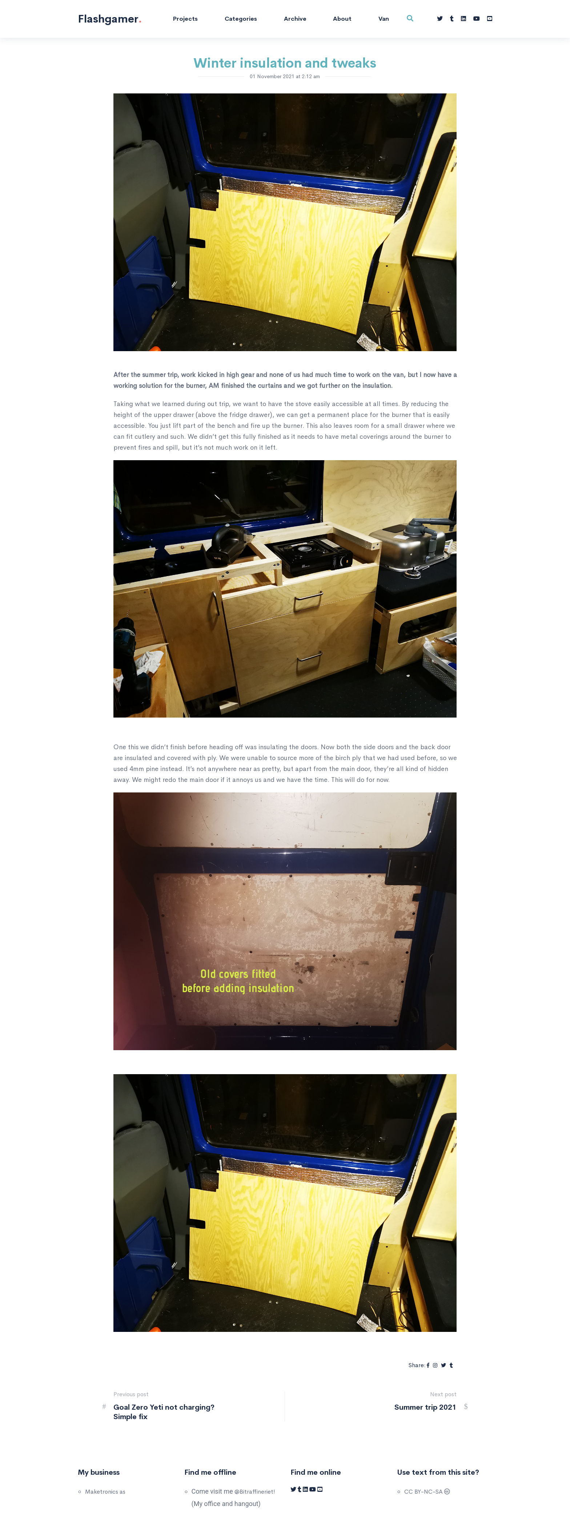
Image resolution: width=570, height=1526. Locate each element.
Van (383, 19)
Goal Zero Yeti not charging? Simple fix (163, 1412)
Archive (295, 19)
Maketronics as (105, 1491)
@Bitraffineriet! (254, 1491)
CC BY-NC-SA (427, 1491)
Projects (185, 19)
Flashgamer (110, 19)
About (342, 19)
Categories (241, 19)
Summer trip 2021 (425, 1407)
